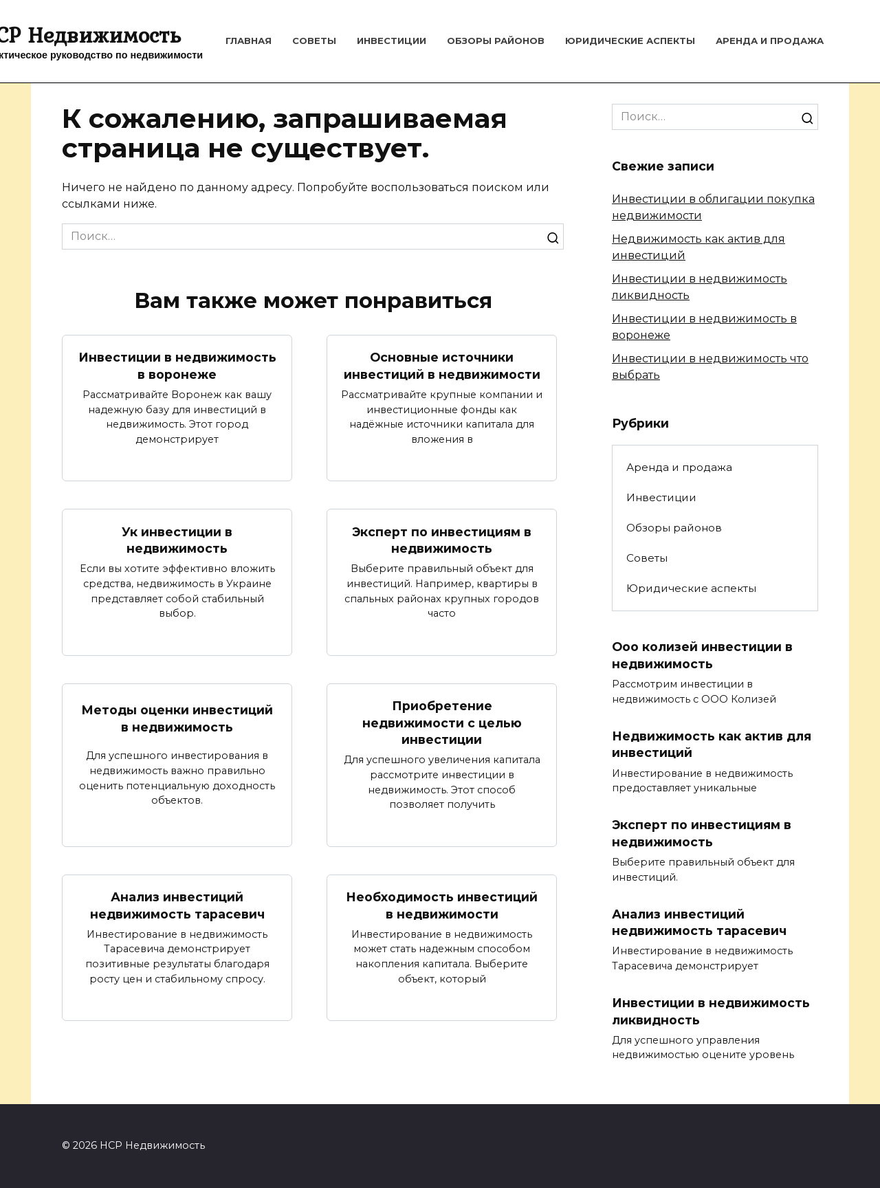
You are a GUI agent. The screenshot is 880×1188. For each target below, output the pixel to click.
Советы (314, 40)
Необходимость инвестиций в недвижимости (442, 905)
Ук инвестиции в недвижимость (177, 540)
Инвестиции (391, 40)
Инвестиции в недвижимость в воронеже (177, 366)
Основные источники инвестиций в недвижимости (442, 366)
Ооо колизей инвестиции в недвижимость (702, 655)
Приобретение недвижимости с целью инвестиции (442, 722)
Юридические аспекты (630, 40)
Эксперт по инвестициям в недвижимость (441, 540)
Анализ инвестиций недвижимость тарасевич (177, 905)
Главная (249, 40)
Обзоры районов (495, 40)
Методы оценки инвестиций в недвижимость (177, 718)
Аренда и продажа (770, 40)
